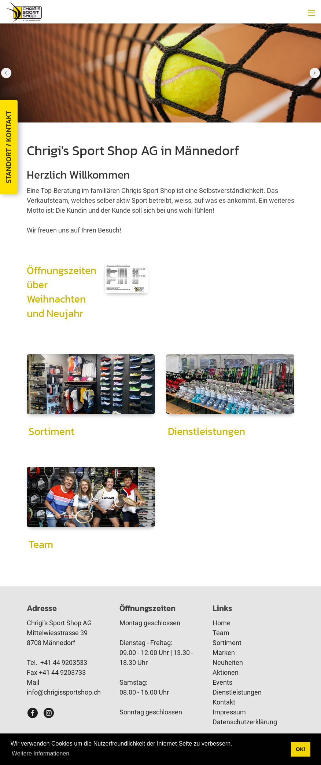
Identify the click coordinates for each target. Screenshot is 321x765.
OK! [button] (300, 749)
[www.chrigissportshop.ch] (23, 11)
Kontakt (224, 702)
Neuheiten (228, 662)
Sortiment (51, 431)
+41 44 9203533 (63, 662)
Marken (224, 652)
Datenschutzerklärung (245, 722)
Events (222, 682)
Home (221, 623)
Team (41, 544)
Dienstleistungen (206, 431)
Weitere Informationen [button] (40, 753)
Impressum (229, 712)
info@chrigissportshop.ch (64, 692)
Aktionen (226, 672)
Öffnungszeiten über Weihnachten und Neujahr (61, 292)
